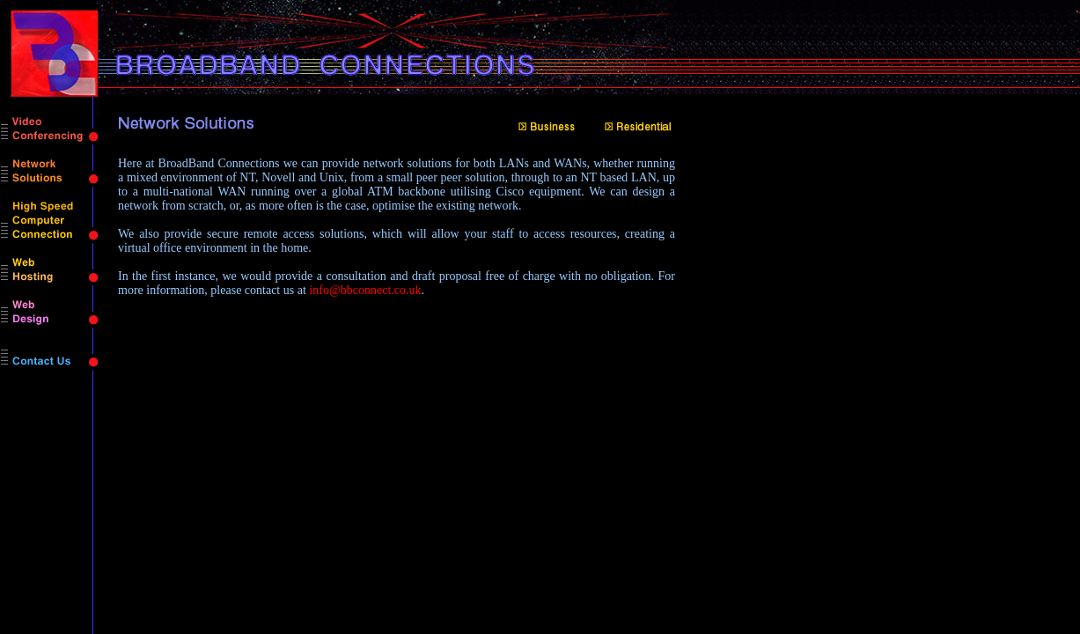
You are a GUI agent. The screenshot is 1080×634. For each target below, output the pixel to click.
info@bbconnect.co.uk (365, 290)
